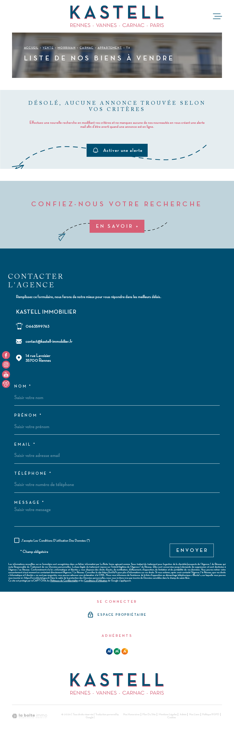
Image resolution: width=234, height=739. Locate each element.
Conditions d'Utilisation (95, 580)
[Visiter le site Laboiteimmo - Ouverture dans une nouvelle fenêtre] (29, 716)
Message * (29, 503)
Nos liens (194, 714)
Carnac (86, 47)
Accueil (31, 47)
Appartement (110, 47)
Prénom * (28, 416)
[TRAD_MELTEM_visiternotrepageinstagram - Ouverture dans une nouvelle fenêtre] (6, 365)
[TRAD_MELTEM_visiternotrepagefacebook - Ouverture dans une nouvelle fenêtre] (6, 355)
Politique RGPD (210, 714)
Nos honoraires (131, 714)
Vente (48, 47)
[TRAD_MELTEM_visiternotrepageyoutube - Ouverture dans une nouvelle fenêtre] (6, 374)
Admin (183, 714)
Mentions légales (168, 714)
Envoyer (192, 550)
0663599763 (37, 326)
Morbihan (67, 47)
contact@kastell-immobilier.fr (49, 341)
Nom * (23, 387)
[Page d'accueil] (117, 16)
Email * (25, 445)
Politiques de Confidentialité (64, 580)
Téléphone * (33, 474)
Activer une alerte (118, 150)
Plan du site (149, 714)
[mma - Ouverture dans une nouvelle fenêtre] (117, 651)
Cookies (171, 717)
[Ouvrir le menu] (217, 16)
